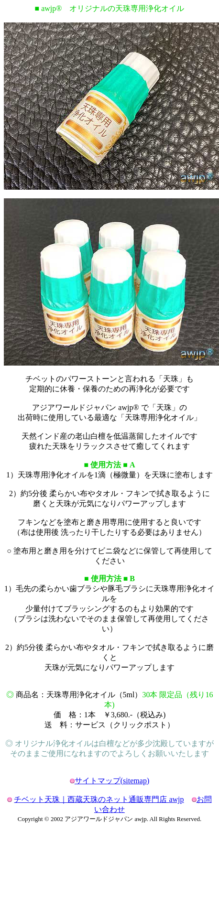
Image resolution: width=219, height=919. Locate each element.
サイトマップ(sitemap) (112, 781)
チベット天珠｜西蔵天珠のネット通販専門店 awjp (99, 799)
